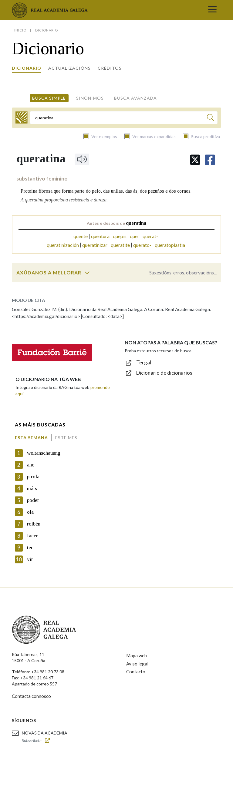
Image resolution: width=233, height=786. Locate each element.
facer (32, 536)
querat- (150, 236)
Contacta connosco (31, 696)
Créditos (110, 68)
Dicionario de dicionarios (164, 373)
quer (134, 236)
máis (32, 488)
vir (30, 559)
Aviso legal (137, 663)
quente (80, 236)
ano (31, 465)
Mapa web (136, 655)
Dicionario (26, 68)
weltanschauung (43, 453)
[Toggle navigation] (212, 10)
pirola (33, 476)
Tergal (143, 362)
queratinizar (94, 245)
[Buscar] (210, 118)
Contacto (135, 671)
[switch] (87, 272)
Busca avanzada (135, 98)
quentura (100, 236)
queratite (120, 245)
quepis (120, 236)
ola (30, 512)
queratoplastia (170, 245)
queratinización (63, 245)
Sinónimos (90, 98)
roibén (33, 524)
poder (33, 500)
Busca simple (49, 98)
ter (30, 547)
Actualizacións (69, 68)
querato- (142, 245)
